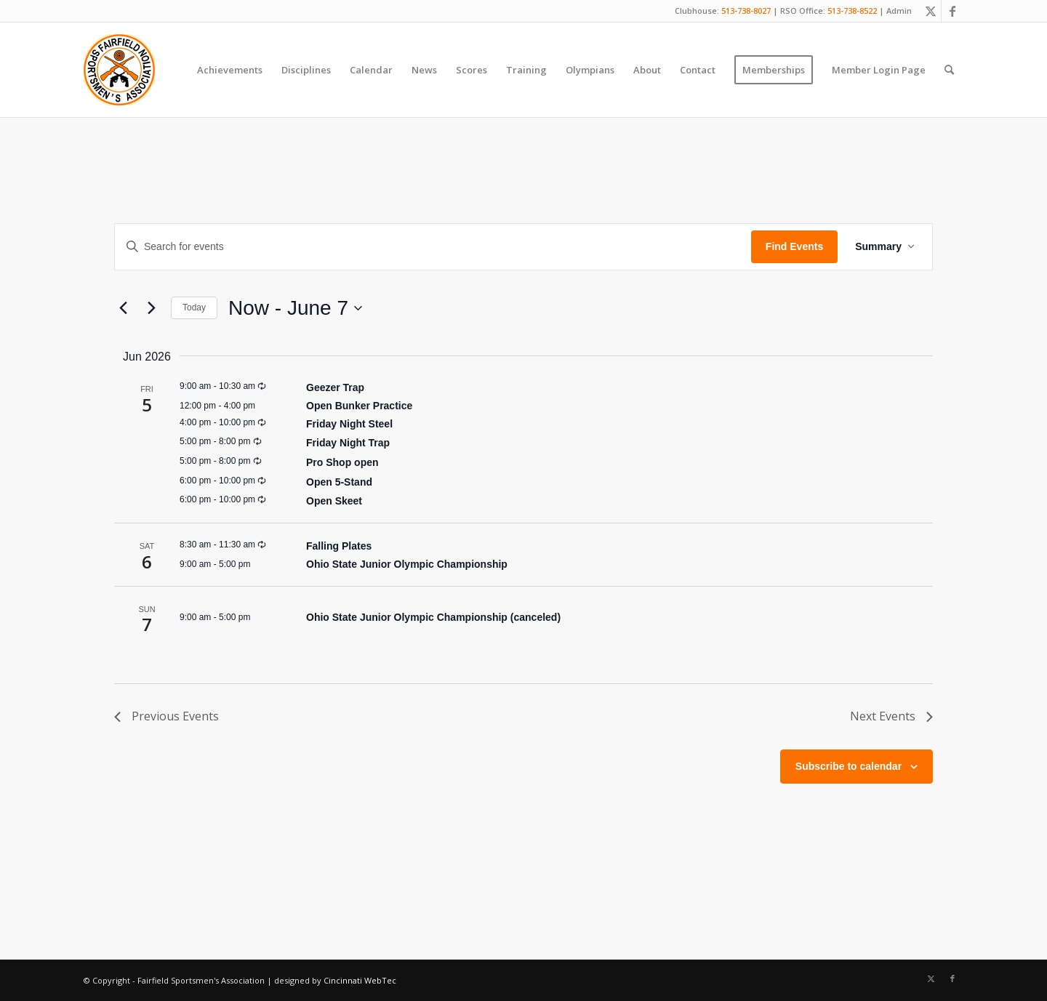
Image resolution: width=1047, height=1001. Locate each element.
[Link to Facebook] (952, 11)
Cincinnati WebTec (360, 980)
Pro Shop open (342, 462)
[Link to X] (930, 11)
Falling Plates (339, 546)
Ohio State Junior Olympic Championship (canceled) (433, 617)
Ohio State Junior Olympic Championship (407, 564)
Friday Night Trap (348, 443)
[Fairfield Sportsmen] (119, 70)
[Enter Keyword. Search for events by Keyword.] (433, 247)
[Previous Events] (123, 308)
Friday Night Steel (349, 424)
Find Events (794, 246)
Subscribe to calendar (848, 766)
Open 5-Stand (339, 482)
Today (194, 307)
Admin (899, 10)
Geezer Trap (335, 387)
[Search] (949, 70)
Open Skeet (334, 501)
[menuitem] (230, 70)
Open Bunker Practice (359, 405)
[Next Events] (151, 308)
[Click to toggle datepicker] (295, 308)
